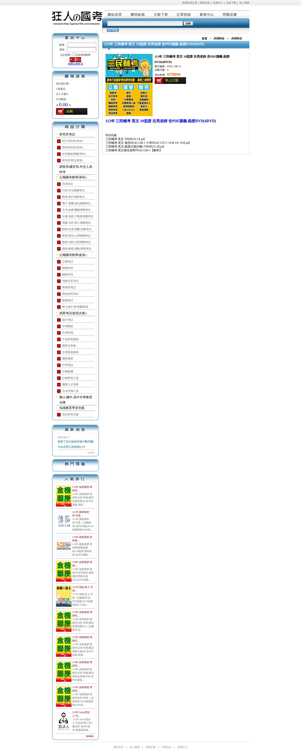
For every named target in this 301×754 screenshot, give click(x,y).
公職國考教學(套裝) (73, 255)
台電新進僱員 (70, 352)
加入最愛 (244, 2)
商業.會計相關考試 (73, 196)
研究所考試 (67, 134)
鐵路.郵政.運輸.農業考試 (77, 248)
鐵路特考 (67, 274)
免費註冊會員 (75, 63)
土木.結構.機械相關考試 (76, 209)
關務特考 (67, 268)
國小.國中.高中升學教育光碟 (75, 400)
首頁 (204, 38)
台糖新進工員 (70, 378)
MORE (91, 452)
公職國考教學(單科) (73, 177)
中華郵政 (67, 326)
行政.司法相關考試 (73, 190)
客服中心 (218, 2)
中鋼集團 (67, 371)
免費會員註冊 (189, 2)
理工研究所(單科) (72, 140)
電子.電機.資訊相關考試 (76, 203)
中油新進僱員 (70, 339)
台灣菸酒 (67, 332)
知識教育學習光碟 (71, 408)
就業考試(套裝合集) (73, 313)
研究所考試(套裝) (72, 160)
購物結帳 (138, 14)
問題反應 (230, 14)
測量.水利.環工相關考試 (76, 222)
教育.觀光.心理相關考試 (76, 235)
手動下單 (161, 14)
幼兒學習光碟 (70, 414)
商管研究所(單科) (72, 147)
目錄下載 (231, 2)
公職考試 (67, 261)
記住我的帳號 (83, 54)
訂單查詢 (184, 14)
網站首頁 (115, 14)
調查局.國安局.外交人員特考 (75, 169)
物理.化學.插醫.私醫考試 (77, 229)
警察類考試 (69, 287)
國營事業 (67, 358)
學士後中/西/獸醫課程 (75, 306)
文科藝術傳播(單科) (74, 153)
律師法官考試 (70, 280)
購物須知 (205, 2)
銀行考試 (67, 319)
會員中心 (207, 14)
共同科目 (67, 183)
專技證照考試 (70, 293)
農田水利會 (69, 345)
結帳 (69, 111)
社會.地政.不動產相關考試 (78, 216)
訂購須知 (166, 747)
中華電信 (67, 365)
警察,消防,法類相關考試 (76, 242)
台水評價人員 (70, 390)
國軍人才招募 (70, 384)
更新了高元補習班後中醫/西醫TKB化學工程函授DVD (76, 444)
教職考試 (67, 300)
